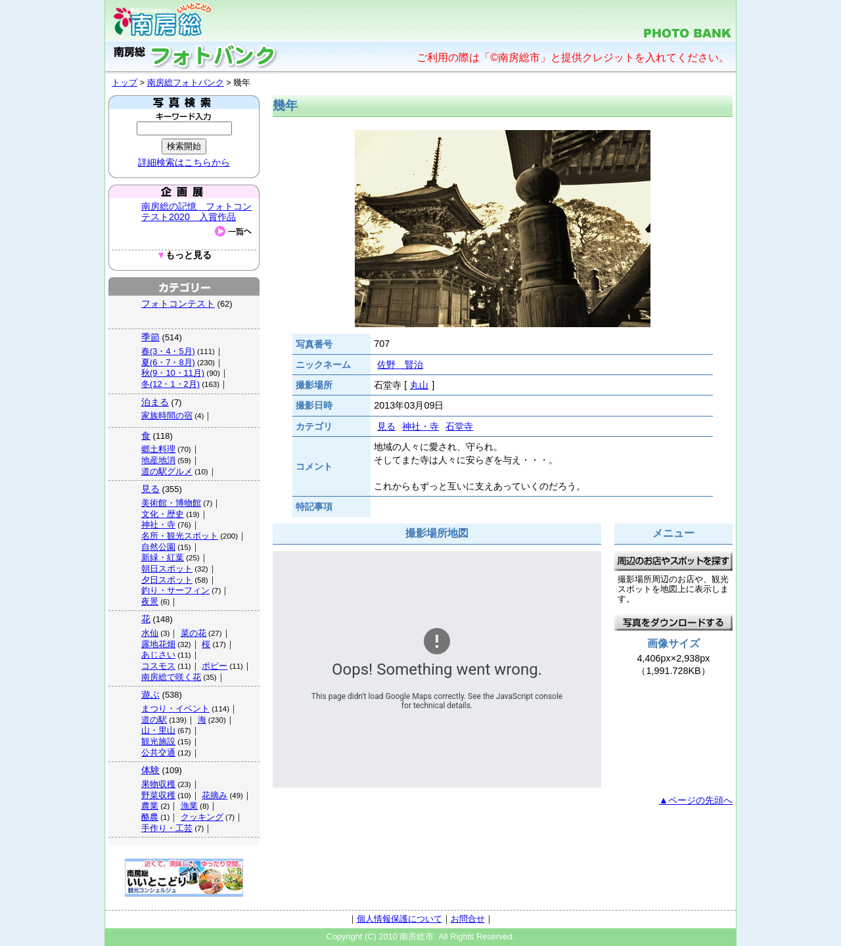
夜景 (149, 601)
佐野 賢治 (400, 364)
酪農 (149, 817)
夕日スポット (167, 580)
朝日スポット (167, 569)
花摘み (214, 795)
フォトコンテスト (178, 303)
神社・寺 (158, 524)
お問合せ (468, 919)
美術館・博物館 (171, 503)
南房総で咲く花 (171, 677)
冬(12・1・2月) (170, 384)
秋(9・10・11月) (172, 373)
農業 (149, 806)
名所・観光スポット (179, 536)
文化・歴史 (162, 514)
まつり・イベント (175, 708)
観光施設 (158, 741)
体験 (150, 770)
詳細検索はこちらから (184, 162)
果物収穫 (158, 784)
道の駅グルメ (167, 471)
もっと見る (184, 255)
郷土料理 (158, 449)
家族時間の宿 (167, 415)
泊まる (155, 402)
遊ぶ (150, 694)
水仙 (149, 633)
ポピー (214, 666)
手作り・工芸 (167, 828)
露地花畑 (158, 644)
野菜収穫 (158, 795)
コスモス (158, 666)
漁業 (189, 806)
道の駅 (154, 720)
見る (150, 489)
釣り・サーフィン (175, 590)
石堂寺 (459, 426)
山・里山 (158, 730)
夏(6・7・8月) (168, 362)
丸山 (419, 385)
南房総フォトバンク (185, 82)
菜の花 (193, 633)
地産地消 (158, 460)
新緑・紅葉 (162, 557)
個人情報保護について (399, 919)
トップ (124, 82)
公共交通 (158, 752)
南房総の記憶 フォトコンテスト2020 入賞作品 (196, 211)
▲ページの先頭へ (696, 800)
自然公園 (158, 547)
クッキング (202, 817)
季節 (150, 337)
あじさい (158, 655)
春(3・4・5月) (168, 351)
